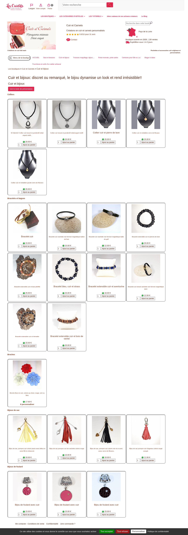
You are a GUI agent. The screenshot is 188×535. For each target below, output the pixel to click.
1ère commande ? (67, 524)
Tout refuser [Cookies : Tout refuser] (122, 531)
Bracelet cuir (27, 236)
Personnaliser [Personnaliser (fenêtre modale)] (138, 531)
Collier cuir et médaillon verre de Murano (146, 133)
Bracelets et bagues (16, 198)
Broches (11, 354)
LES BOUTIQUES (48, 16)
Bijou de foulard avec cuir (27, 505)
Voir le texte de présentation (21, 89)
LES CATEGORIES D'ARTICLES (72, 16)
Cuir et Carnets (28, 69)
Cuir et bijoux (43, 69)
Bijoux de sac (13, 410)
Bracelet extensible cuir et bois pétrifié (27, 286)
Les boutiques (14, 69)
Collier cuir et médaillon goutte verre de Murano (27, 183)
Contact (74, 40)
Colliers (10, 94)
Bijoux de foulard (15, 467)
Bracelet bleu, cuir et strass (67, 286)
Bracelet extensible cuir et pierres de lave (146, 237)
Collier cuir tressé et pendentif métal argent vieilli (66, 133)
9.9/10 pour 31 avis (80, 34)
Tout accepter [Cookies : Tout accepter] (106, 531)
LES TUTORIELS (96, 16)
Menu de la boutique (19, 58)
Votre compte (159, 5)
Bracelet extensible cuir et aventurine (106, 286)
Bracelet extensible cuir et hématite (27, 336)
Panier (168, 5)
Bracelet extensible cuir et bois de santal (66, 337)
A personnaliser (27, 404)
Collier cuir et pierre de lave (106, 132)
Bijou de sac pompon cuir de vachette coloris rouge (66, 448)
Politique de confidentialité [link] (158, 531)
